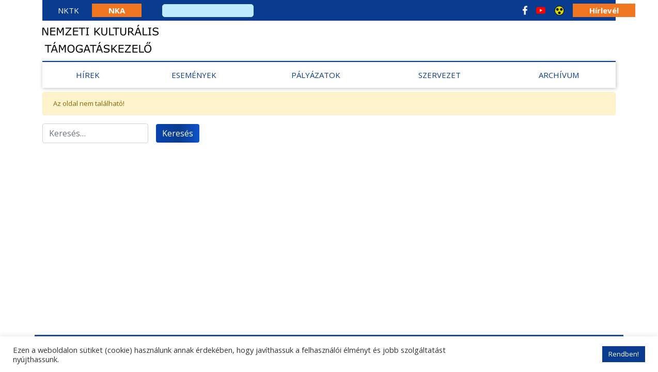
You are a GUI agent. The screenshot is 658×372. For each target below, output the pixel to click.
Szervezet (439, 75)
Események (193, 75)
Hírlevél (604, 10)
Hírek (88, 75)
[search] (208, 10)
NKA (116, 10)
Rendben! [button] (623, 354)
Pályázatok (315, 75)
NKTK (68, 10)
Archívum (559, 75)
